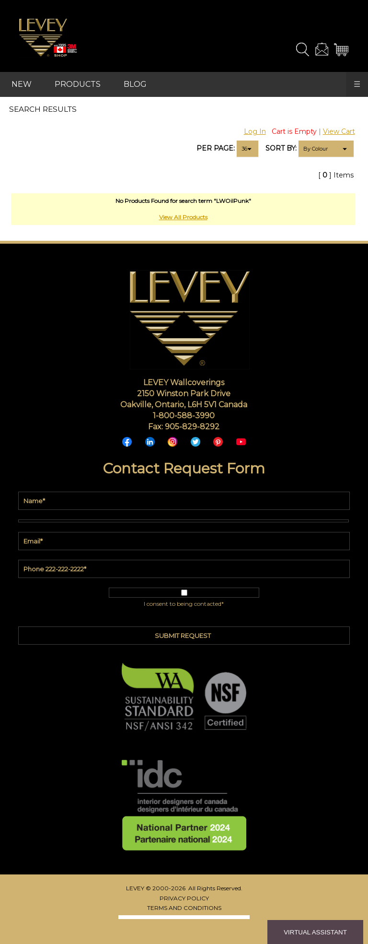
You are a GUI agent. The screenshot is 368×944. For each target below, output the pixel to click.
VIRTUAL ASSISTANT (315, 932)
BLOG (135, 84)
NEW (22, 84)
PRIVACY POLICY (184, 898)
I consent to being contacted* (184, 603)
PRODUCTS (78, 84)
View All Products (183, 217)
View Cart (339, 131)
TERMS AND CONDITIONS (184, 907)
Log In (255, 131)
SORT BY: (281, 148)
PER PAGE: (215, 148)
